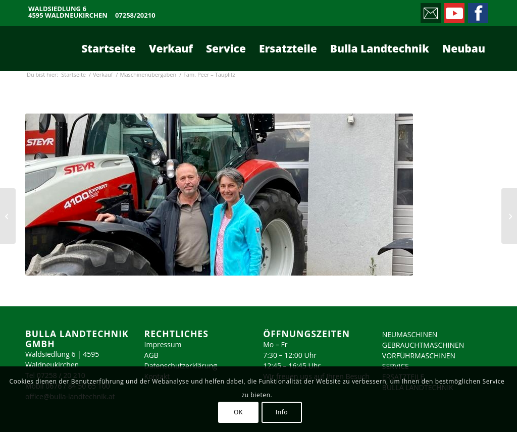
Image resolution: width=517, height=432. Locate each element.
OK (238, 412)
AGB (151, 355)
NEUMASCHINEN (410, 334)
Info (282, 412)
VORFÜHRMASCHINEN (418, 355)
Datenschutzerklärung (180, 365)
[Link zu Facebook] (477, 10)
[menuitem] (108, 48)
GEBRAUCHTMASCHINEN (423, 345)
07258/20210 (135, 15)
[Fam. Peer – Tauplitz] (509, 216)
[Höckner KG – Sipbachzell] (8, 216)
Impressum (163, 344)
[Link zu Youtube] (453, 10)
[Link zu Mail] (430, 10)
